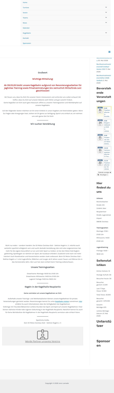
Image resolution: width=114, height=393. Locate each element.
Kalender (26, 28)
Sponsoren (27, 43)
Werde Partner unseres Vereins (42, 336)
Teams (25, 18)
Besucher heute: (103, 279)
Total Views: (101, 295)
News (25, 23)
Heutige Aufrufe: (103, 275)
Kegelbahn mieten (62, 301)
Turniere (26, 8)
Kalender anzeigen (104, 172)
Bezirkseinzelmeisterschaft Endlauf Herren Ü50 (104, 66)
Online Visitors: (102, 271)
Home (25, 2)
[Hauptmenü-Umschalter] (109, 52)
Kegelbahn (27, 33)
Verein (25, 13)
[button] (102, 175)
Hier (80, 301)
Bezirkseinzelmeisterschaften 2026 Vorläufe (104, 77)
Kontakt (26, 38)
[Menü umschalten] (105, 7)
